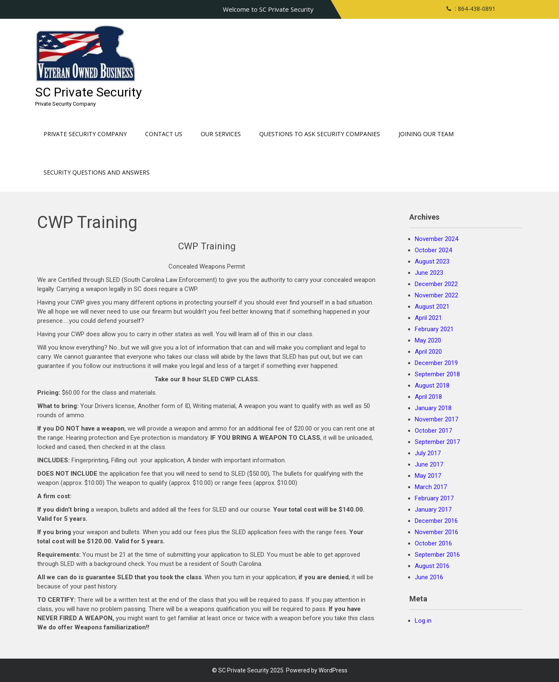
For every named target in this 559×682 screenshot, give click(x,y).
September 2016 (437, 554)
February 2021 (434, 329)
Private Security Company (85, 134)
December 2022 (436, 284)
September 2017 (437, 442)
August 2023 (432, 261)
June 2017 (429, 464)
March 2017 (431, 487)
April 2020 (428, 351)
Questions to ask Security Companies (319, 134)
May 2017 (428, 475)
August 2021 (432, 306)
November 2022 (436, 295)
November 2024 (436, 239)
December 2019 (436, 363)
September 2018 (437, 374)
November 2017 (436, 419)
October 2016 (433, 543)
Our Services (221, 134)
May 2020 (428, 340)
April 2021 (428, 318)
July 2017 (428, 453)
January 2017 (433, 509)
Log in (423, 620)
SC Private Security (88, 92)
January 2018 (433, 408)
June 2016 (429, 577)
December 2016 (436, 521)
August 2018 (432, 385)
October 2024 (433, 250)
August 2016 (432, 566)
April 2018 (428, 397)
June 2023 (429, 272)
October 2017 (433, 430)
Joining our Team (426, 134)
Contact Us (163, 134)
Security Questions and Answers (96, 172)
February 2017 (434, 498)
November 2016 (436, 532)
